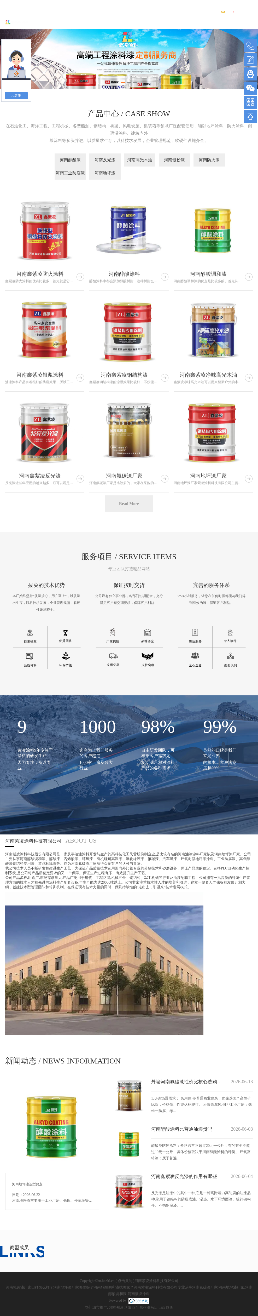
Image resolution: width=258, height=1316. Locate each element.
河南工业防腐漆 (70, 173)
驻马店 (152, 1307)
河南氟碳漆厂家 (78, 4)
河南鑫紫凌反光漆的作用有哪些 (184, 1176)
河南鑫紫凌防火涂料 (39, 357)
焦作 (143, 1307)
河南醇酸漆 (70, 160)
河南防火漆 (209, 160)
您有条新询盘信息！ (239, 12)
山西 (162, 1307)
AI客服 (16, 96)
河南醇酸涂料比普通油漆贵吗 (181, 1129)
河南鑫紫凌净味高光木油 (208, 458)
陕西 (169, 1307)
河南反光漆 (105, 160)
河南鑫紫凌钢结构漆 (124, 458)
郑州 (119, 1307)
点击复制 (125, 1281)
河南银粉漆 (174, 160)
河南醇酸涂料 (124, 357)
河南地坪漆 (105, 173)
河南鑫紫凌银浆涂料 (39, 458)
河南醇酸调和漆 (208, 357)
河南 (112, 1307)
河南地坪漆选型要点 (27, 1184)
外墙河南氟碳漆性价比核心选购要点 (187, 1081)
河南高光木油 (139, 160)
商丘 (135, 1307)
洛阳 (127, 1307)
